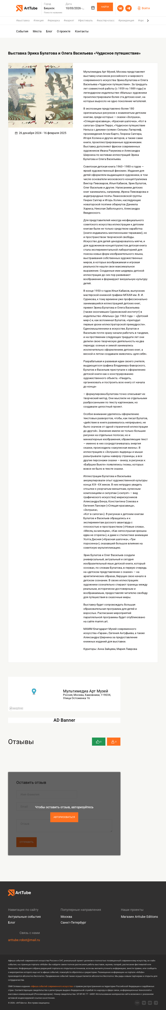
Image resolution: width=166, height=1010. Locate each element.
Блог (11, 922)
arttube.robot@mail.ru (24, 940)
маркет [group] (69, 20)
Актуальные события (24, 917)
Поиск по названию (53, 12)
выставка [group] (24, 20)
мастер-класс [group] (106, 20)
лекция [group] (39, 20)
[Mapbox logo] (16, 708)
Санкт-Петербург (73, 922)
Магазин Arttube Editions (139, 917)
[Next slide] (148, 20)
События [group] (22, 31)
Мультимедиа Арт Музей (85, 691)
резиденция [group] (127, 20)
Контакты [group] (82, 31)
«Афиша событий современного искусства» (51, 986)
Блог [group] (49, 31)
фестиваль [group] (86, 20)
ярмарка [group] (54, 20)
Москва (66, 917)
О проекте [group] (63, 31)
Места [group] (37, 31)
